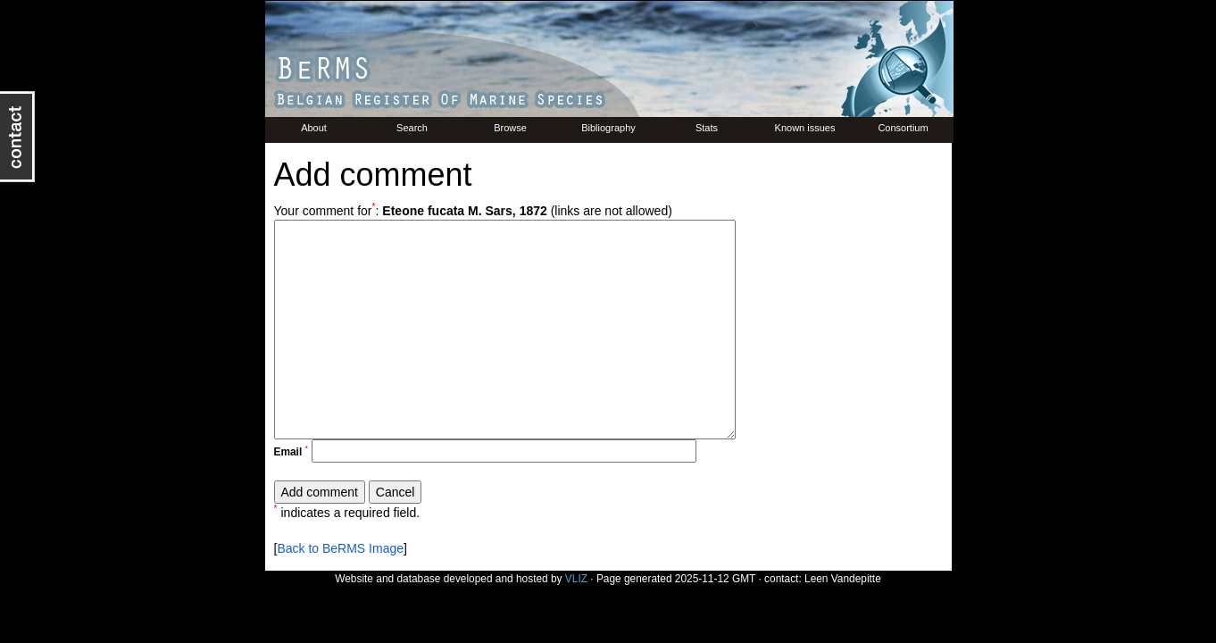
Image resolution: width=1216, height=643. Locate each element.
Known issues (805, 127)
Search (412, 127)
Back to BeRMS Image (340, 548)
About (314, 127)
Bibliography (608, 127)
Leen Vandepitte (842, 578)
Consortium (903, 127)
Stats (706, 127)
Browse (510, 127)
